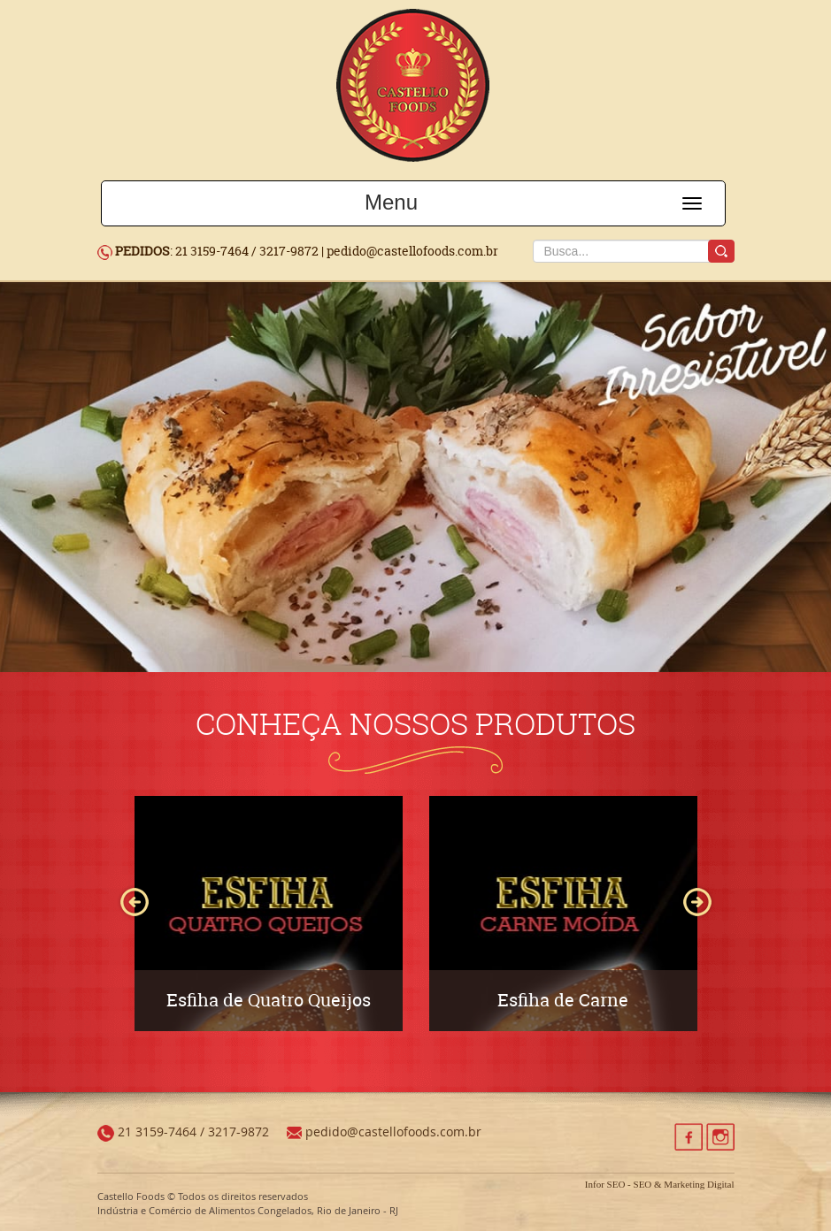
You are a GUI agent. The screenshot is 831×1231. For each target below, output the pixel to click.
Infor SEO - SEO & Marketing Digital (660, 1184)
